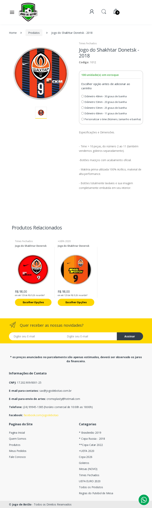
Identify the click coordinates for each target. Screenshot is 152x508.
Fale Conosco (17, 457)
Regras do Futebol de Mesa (96, 493)
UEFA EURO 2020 (89, 481)
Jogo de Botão (21, 504)
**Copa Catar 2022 (91, 445)
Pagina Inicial (17, 432)
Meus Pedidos (17, 451)
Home (13, 33)
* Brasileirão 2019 (90, 432)
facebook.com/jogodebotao (41, 415)
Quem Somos (17, 438)
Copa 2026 (85, 457)
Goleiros (84, 463)
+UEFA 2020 (64, 241)
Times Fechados (88, 43)
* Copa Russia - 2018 (92, 438)
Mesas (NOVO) (88, 469)
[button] (104, 11)
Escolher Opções (33, 302)
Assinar (129, 336)
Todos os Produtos (91, 487)
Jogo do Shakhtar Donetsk (31, 246)
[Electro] (28, 12)
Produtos (34, 33)
